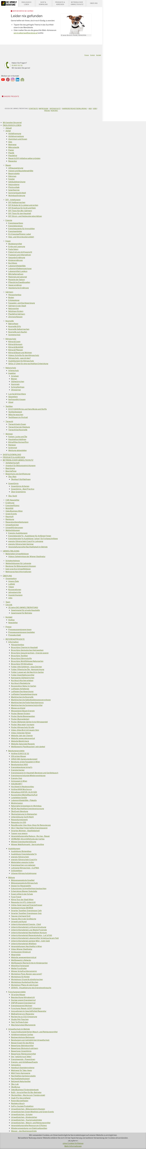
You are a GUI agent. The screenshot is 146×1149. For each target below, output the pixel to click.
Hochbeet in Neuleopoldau (22, 787)
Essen (8, 241)
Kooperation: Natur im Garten (23, 686)
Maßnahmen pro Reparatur (22, 1014)
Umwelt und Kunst (19, 922)
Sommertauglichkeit (17, 193)
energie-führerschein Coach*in (24, 860)
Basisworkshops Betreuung (23, 1037)
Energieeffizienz (12, 505)
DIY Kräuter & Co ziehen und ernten (23, 205)
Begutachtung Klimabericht (23, 997)
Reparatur (12, 161)
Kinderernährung (15, 260)
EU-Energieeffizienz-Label (19, 234)
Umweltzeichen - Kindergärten (24, 1117)
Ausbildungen (14, 849)
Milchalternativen (15, 274)
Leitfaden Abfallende (20, 689)
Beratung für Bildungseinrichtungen (21, 566)
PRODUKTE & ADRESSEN (14, 457)
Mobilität (9, 508)
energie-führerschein (20, 857)
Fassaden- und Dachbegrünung (21, 303)
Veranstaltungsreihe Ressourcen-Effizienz (29, 1125)
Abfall (8, 131)
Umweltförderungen (14, 528)
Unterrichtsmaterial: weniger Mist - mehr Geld (30, 941)
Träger (11, 587)
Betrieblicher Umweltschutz (77, 3)
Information (13, 642)
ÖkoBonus (15, 1087)
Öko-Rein (12, 477)
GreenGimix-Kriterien (20, 486)
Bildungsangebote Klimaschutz (24, 883)
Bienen (14, 379)
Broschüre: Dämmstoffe (21, 658)
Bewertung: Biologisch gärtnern (24, 1048)
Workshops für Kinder (20, 977)
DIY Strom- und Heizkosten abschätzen (25, 216)
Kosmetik (10, 321)
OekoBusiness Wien (14, 511)
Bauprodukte (14, 173)
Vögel (10, 402)
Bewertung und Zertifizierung (18, 474)
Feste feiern (13, 249)
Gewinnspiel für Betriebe (21, 613)
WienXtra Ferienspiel (20, 966)
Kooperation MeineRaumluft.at (24, 795)
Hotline (11, 620)
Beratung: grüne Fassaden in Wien (25, 762)
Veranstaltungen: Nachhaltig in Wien (26, 946)
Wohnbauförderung (16, 195)
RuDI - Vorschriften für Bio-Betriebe (26, 1092)
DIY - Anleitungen (13, 200)
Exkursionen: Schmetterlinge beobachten (28, 888)
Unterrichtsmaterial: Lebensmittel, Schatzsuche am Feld (35, 938)
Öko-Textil (12, 496)
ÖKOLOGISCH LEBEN (12, 125)
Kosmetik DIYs (14, 326)
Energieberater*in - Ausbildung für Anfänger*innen (29, 536)
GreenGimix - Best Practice (22, 489)
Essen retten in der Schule (22, 894)
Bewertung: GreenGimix (21, 1051)
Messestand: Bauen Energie (23, 711)
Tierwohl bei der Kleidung (19, 427)
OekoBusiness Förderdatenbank (25, 1090)
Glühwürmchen (17, 381)
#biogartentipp (14, 295)
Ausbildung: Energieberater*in (24, 854)
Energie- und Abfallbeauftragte (24, 1062)
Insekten (12, 373)
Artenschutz (13, 370)
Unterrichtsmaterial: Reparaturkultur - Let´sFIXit (31, 935)
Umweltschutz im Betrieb (19, 1029)
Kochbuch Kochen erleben (22, 680)
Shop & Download (43, 3)
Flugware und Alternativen (19, 255)
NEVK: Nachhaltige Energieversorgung (27, 809)
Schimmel (12, 448)
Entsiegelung (13, 300)
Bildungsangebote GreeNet (22, 880)
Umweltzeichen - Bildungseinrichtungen (28, 1109)
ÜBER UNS (7, 576)
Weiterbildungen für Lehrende (18, 563)
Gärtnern (9, 292)
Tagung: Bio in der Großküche (23, 919)
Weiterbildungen (13, 530)
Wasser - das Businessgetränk (24, 1131)
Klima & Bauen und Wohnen (20, 353)
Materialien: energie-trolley (22, 862)
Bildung (11, 877)
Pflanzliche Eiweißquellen (19, 282)
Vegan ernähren (15, 285)
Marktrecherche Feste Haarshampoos (27, 702)
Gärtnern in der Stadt (17, 306)
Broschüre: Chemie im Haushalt (24, 647)
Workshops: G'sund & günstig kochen (27, 979)
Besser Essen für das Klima (22, 1043)
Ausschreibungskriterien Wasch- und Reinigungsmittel (34, 1032)
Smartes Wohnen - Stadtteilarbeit (25, 831)
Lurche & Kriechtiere (17, 394)
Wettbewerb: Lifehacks (21, 960)
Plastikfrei (12, 156)
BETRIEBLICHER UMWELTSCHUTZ (18, 460)
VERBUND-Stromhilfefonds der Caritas (27, 839)
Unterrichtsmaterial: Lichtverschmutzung (28, 927)
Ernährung (10, 503)
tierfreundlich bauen (16, 399)
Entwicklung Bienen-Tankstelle (24, 891)
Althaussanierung (15, 168)
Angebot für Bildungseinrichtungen (20, 466)
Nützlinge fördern (15, 311)
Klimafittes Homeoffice (18, 442)
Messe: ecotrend (18, 708)
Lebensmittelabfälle (17, 266)
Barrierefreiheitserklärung (74, 108)
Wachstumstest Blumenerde (23, 1025)
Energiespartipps (15, 223)
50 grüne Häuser (18, 995)
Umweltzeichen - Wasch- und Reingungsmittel (30, 1123)
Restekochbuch (18, 1103)
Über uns (93, 3)
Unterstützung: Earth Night (22, 817)
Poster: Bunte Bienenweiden (23, 716)
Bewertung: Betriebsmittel (22, 1046)
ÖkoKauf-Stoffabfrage (21, 479)
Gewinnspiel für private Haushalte (25, 610)
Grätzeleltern (16, 871)
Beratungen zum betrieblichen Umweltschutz (30, 1040)
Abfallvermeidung (16, 136)
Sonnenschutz (14, 335)
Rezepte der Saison (16, 280)
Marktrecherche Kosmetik (22, 697)
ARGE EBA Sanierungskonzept (24, 759)
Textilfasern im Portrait (18, 417)
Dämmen (12, 176)
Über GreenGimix (18, 492)
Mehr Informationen (73, 1146)
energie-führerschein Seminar (21, 544)
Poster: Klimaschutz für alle (22, 727)
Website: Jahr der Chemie (22, 736)
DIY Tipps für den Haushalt (19, 213)
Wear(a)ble (16, 955)
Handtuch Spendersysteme (22, 1068)
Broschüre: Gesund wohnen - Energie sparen (30, 653)
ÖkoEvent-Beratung (19, 811)
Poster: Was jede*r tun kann (22, 725)
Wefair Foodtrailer (19, 968)
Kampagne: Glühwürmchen (22, 678)
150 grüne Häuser (18, 756)
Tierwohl (9, 421)
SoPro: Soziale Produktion (22, 1106)
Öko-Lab (15, 1084)
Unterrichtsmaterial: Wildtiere (23, 944)
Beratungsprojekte (16, 751)
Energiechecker (18, 770)
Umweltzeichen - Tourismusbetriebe (26, 1120)
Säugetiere (13, 397)
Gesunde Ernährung (16, 257)
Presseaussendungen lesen (19, 629)
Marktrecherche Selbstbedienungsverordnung (31, 700)
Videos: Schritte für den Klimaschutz (23, 355)
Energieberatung (15, 226)
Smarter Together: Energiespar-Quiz (26, 913)
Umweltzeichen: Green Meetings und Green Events (32, 1112)
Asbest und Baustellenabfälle (20, 171)
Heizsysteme (13, 184)
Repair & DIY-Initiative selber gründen (24, 158)
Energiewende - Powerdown (23, 1059)
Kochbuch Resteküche (20, 683)
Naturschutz (11, 368)
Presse (47, 110)
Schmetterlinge (17, 387)
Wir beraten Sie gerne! (23, 11)
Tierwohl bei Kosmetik (17, 430)
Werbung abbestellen (17, 450)
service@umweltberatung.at (26, 33)
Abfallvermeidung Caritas (22, 1035)
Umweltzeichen (12, 525)
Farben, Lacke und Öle (17, 437)
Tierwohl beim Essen (17, 424)
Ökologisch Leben (26, 3)
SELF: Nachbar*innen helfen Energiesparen (29, 828)
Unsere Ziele (13, 581)
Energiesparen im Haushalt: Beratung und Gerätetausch (34, 773)
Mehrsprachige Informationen (18, 572)
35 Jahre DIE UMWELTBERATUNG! (23, 607)
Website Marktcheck (20, 741)
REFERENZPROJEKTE (15, 639)
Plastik (11, 153)
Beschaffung (11, 471)
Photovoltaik (13, 187)
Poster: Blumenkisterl (20, 719)
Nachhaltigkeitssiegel (20, 1079)
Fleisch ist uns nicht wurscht (20, 252)
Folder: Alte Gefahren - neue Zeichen (26, 667)
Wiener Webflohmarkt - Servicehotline (27, 844)
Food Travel (16, 897)
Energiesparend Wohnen (21, 1006)
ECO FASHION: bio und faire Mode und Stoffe (27, 409)
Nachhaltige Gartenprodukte (23, 1076)
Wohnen (9, 434)
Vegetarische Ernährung (18, 288)
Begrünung (10, 468)
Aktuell (9, 128)
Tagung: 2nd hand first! (20, 916)
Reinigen (12, 445)
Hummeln (15, 384)
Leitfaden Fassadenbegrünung (24, 694)
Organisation (11, 578)
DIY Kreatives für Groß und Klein (22, 208)
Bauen (8, 165)
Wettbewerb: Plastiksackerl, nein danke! (28, 747)
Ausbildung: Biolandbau (21, 851)
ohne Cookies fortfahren (73, 1143)
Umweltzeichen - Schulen (21, 1114)
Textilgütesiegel (15, 412)
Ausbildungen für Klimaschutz (21, 361)
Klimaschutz (11, 339)
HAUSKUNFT (16, 784)
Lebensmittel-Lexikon (17, 271)
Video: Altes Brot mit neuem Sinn (25, 730)
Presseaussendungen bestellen (21, 632)
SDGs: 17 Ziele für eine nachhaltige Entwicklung (28, 364)
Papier (11, 150)
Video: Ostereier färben (21, 733)
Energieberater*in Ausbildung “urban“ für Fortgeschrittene (33, 539)
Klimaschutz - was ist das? (19, 358)
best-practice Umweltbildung (18, 569)
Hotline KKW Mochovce (21, 789)
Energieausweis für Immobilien (21, 229)
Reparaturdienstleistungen (17, 522)
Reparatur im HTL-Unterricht (23, 902)
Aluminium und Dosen (17, 139)
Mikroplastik (13, 147)
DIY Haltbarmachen (16, 202)
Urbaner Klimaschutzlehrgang (24, 873)
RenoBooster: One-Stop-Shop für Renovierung (31, 825)
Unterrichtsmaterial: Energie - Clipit (26, 924)
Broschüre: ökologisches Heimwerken (27, 650)
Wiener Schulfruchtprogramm (24, 971)
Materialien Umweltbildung (17, 554)
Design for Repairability (21, 886)
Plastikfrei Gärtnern (16, 314)
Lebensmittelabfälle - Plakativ (24, 800)
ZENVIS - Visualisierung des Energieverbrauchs (31, 988)
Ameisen (15, 376)
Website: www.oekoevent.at (23, 738)
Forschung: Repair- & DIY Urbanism (26, 1008)
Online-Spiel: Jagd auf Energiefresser (26, 905)
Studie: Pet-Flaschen (20, 1019)
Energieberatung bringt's (21, 767)
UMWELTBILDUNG (11, 551)
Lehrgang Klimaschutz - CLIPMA (25, 868)
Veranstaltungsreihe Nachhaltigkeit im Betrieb (28, 547)
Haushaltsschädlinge (17, 439)
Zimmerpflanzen (15, 317)
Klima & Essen (14, 342)
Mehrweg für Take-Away (21, 1070)
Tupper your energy (19, 833)
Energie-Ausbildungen (17, 533)
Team (8, 602)
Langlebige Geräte (19, 798)
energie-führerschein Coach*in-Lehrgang (25, 541)
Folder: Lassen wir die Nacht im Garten (27, 672)
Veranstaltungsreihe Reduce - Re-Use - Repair (30, 836)
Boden (11, 297)
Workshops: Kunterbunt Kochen (24, 982)
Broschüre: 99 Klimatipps (22, 664)
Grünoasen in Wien (19, 781)
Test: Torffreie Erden (19, 1022)
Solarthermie (13, 190)
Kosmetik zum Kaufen (17, 332)
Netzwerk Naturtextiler (21, 1081)
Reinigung (10, 519)
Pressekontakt (14, 635)
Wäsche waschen (15, 415)
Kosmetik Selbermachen (18, 329)
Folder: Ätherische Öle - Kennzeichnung (27, 669)
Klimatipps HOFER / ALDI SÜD (24, 792)
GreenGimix (13, 483)
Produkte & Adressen (60, 3)
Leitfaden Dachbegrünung (22, 691)
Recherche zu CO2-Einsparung (24, 1017)
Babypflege (13, 324)
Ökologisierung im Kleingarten (24, 814)
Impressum (43, 108)
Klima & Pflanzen (15, 350)
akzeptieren (73, 1141)
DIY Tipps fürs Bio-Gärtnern (20, 211)
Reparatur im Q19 (18, 822)
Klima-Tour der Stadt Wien (22, 899)
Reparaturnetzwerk (19, 820)
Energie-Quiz (16, 778)
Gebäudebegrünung (16, 182)
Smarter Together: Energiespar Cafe (26, 911)
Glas (10, 142)
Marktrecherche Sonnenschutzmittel (26, 705)
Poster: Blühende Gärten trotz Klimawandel (29, 722)
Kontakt (54, 110)
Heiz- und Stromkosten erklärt (21, 237)
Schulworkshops (13, 561)
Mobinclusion (17, 803)
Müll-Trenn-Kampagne (20, 1073)
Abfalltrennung (14, 133)
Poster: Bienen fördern (20, 713)
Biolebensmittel (15, 244)
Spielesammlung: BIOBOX (22, 908)
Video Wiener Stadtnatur (21, 949)
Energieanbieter (15, 231)
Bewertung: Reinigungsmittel (23, 1054)
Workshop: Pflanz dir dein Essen (24, 985)
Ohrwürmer (16, 390)
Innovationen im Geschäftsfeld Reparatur (28, 1011)
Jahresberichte (14, 592)
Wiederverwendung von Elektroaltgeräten (29, 1128)
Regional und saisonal (17, 277)
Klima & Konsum (15, 344)
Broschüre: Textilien (19, 656)
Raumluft (9, 516)
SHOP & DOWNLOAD (12, 454)
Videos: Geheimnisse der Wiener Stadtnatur (26, 556)
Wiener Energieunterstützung (23, 842)
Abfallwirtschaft (12, 463)
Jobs (95, 108)
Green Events (11, 514)
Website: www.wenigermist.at (23, 957)
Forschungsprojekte (17, 992)
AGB (90, 108)
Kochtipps (12, 263)
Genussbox (16, 1065)
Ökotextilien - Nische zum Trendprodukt (28, 1095)
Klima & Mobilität (15, 347)
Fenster (11, 179)
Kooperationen (14, 590)
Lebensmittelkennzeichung (20, 269)
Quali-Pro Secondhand (20, 1098)
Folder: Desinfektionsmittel (22, 675)
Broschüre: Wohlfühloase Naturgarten (27, 661)
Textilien (9, 406)
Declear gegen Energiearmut (23, 1000)
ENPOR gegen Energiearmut (23, 1003)
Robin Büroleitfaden (19, 1101)
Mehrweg (12, 145)
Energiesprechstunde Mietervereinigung (28, 775)
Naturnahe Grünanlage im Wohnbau (26, 806)
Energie (9, 220)
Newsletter (13, 623)
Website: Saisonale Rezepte (23, 744)
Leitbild (11, 584)
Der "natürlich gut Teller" (21, 1057)
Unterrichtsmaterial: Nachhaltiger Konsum (29, 933)
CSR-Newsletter (12, 500)
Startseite (33, 108)
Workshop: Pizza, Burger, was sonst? (26, 974)
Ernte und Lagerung (16, 246)
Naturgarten (13, 308)
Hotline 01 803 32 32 (20, 753)
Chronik (9, 605)
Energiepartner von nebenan (23, 865)
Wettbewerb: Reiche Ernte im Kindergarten (29, 963)
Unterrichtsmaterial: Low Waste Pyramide (29, 930)
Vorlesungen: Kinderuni (21, 952)
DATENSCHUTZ (55, 108)
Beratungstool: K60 (19, 764)
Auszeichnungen (15, 595)
